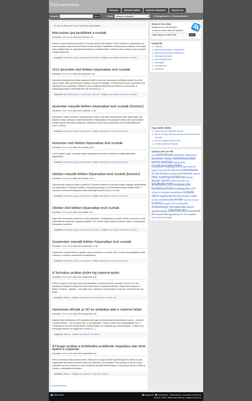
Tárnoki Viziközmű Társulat (166, 144)
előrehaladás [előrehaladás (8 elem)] (190, 170)
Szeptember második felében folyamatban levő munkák (91, 241)
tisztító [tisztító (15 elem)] (156, 203)
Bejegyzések (149, 395)
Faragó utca (96, 374)
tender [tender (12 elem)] (178, 199)
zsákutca (105, 374)
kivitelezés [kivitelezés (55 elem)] (162, 184)
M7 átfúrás (95, 334)
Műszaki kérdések (156, 10)
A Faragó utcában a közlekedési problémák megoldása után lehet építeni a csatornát (98, 347)
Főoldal (113, 10)
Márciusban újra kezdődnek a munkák (79, 32)
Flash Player (157, 217)
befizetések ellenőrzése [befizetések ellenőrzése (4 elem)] (184, 155)
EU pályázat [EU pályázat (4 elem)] (173, 173)
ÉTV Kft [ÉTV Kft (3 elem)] (175, 204)
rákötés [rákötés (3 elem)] (155, 200)
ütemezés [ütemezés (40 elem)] (177, 210)
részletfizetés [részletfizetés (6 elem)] (166, 199)
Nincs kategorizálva (163, 59)
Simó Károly (67, 37)
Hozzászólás (163, 395)
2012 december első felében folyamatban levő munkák (91, 69)
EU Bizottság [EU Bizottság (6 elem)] (159, 173)
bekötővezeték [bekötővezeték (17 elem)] (184, 158)
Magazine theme (192, 398)
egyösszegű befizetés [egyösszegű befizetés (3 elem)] (161, 170)
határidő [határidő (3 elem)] (196, 174)
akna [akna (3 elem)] (154, 155)
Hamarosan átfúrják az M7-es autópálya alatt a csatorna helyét (97, 309)
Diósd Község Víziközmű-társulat (169, 131)
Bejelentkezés (175, 395)
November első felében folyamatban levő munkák (87, 143)
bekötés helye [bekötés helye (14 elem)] (162, 158)
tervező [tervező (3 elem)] (195, 200)
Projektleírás (132, 10)
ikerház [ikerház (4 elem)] (189, 177)
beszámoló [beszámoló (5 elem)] (179, 162)
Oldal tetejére (59, 395)
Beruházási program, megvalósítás (77, 58)
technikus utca (110, 297)
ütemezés (133, 58)
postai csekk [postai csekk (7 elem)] (189, 196)
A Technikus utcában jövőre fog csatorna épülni (85, 272)
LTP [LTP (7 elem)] (193, 188)
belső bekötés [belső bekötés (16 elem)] (162, 162)
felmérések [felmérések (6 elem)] (186, 173)
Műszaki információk (163, 56)
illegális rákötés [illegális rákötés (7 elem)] (161, 180)
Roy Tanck (184, 214)
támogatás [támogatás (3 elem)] (166, 204)
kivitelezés (124, 58)
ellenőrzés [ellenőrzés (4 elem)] (176, 170)
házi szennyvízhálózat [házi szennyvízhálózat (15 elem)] (168, 177)
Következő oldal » (60, 386)
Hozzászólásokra (180, 16)
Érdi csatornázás (64, 4)
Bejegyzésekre (162, 16)
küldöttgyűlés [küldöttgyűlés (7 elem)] (182, 188)
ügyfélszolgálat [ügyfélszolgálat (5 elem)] (160, 211)
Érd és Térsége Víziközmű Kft (167, 141)
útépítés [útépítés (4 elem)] (190, 207)
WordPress (197, 395)
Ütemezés (96, 58)
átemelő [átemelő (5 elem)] (183, 203)
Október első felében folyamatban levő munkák (85, 208)
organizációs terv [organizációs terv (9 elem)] (170, 196)
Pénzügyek (177, 10)
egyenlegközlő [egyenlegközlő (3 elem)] (189, 167)
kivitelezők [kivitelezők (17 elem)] (182, 184)
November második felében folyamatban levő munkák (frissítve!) (98, 106)
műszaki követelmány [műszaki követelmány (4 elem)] (171, 192)
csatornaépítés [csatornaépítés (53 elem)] (167, 165)
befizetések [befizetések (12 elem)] (164, 154)
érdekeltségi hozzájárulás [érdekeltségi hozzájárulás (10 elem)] (169, 206)
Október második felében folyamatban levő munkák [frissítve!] (96, 174)
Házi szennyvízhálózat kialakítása (169, 53)
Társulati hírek (161, 66)
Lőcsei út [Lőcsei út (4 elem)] (156, 192)
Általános (67, 297)
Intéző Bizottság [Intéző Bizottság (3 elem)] (178, 181)
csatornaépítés (113, 58)
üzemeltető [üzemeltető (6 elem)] (194, 210)
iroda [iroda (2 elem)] (187, 181)
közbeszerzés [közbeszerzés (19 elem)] (163, 188)
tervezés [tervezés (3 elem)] (187, 200)
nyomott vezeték (97, 297)
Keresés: (54, 16)
